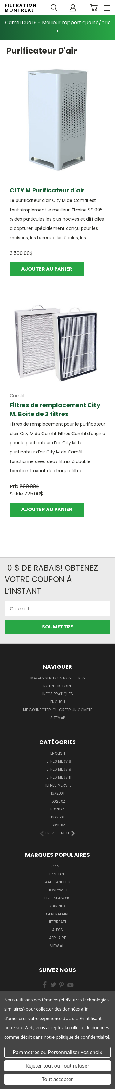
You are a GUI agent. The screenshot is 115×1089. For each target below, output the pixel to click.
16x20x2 (57, 801)
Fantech (57, 874)
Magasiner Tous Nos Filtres (57, 678)
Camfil (57, 866)
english (57, 701)
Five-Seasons (57, 898)
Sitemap (57, 717)
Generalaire (57, 913)
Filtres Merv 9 (57, 769)
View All (57, 945)
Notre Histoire (57, 686)
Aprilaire (57, 937)
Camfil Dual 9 (20, 22)
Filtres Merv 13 (58, 785)
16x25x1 (57, 817)
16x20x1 (57, 793)
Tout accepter (57, 1079)
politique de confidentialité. (83, 1037)
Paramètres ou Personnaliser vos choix (57, 1052)
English (57, 753)
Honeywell (58, 890)
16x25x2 (57, 825)
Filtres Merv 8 (57, 761)
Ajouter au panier (46, 268)
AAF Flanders (57, 882)
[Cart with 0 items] (93, 7)
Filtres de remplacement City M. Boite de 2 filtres (55, 409)
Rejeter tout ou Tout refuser (58, 1065)
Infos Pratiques (57, 693)
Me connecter (37, 709)
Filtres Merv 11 (57, 777)
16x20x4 (57, 809)
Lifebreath (57, 921)
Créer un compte (75, 709)
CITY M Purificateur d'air (47, 190)
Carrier (57, 906)
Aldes (57, 929)
